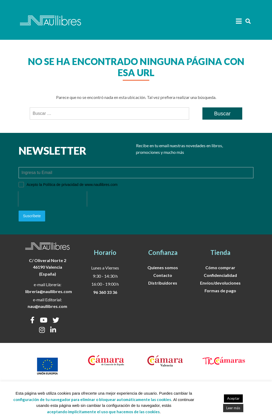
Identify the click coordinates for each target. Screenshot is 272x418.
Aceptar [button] (233, 398)
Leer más (233, 408)
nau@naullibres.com (47, 305)
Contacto (162, 274)
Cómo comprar (220, 267)
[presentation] (53, 199)
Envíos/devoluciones (220, 282)
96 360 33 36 (105, 291)
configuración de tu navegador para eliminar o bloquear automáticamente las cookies (92, 399)
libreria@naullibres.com (48, 291)
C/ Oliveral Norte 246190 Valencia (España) (47, 267)
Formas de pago (220, 290)
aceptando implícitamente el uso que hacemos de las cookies (103, 411)
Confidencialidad (220, 274)
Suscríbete (32, 216)
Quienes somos (162, 267)
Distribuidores (162, 282)
